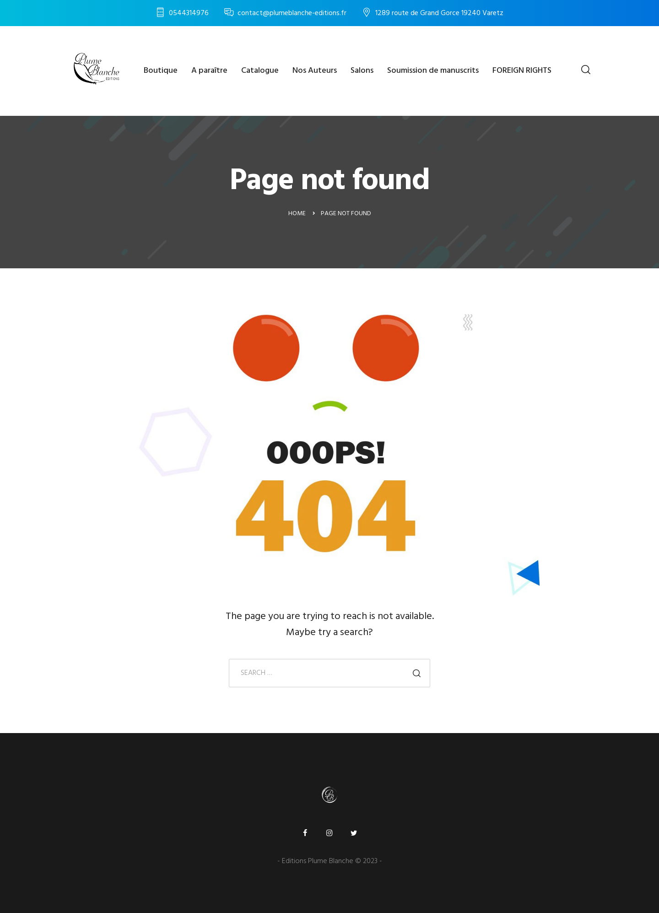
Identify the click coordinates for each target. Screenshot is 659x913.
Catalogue (260, 70)
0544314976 (189, 13)
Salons (362, 70)
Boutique (161, 70)
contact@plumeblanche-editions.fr (292, 13)
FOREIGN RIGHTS (521, 70)
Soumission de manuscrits (433, 70)
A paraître (209, 70)
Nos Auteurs (314, 70)
